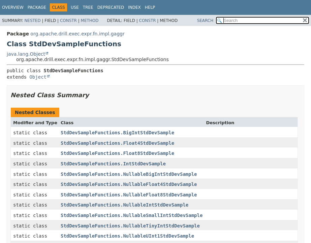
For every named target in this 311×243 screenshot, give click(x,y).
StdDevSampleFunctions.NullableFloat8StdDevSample (129, 194)
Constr (68, 20)
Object (37, 77)
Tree (88, 7)
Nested (32, 20)
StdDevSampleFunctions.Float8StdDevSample (117, 153)
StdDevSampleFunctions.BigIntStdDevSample (117, 132)
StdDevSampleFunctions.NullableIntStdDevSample (124, 205)
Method (90, 20)
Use (75, 7)
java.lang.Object (26, 54)
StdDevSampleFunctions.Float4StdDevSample (117, 143)
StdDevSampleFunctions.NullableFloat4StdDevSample (129, 184)
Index (134, 7)
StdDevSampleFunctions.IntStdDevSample (113, 163)
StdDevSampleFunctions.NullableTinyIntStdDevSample (130, 225)
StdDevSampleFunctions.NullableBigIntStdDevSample (129, 174)
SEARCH (205, 20)
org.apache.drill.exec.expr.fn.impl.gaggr (77, 33)
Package (37, 7)
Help (150, 7)
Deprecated (110, 7)
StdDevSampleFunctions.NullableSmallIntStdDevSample (132, 215)
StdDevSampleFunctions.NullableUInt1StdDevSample (127, 236)
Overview (13, 7)
